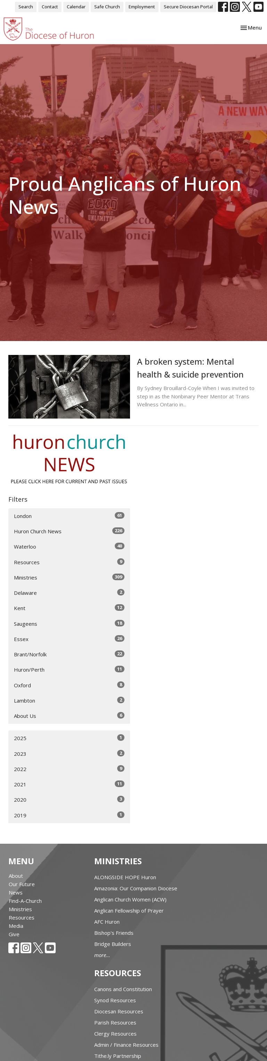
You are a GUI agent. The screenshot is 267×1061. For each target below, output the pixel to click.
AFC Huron (107, 921)
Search (25, 6)
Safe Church (107, 6)
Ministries (69, 577)
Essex (69, 638)
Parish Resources (115, 1022)
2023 (69, 753)
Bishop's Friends (114, 932)
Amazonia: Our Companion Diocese (135, 888)
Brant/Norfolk (69, 654)
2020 (69, 799)
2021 (69, 784)
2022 (69, 768)
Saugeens (69, 623)
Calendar (76, 6)
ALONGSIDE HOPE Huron (125, 877)
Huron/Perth (69, 669)
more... (102, 954)
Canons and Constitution (123, 989)
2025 (69, 738)
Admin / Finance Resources (126, 1044)
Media (16, 925)
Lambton (69, 700)
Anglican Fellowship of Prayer (129, 910)
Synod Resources (115, 1000)
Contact (50, 6)
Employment (142, 6)
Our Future (22, 884)
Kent (69, 608)
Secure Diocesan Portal (188, 6)
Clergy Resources (115, 1033)
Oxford (69, 685)
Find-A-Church (25, 900)
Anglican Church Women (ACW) (130, 899)
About (16, 875)
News (16, 892)
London (69, 515)
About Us (69, 715)
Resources (69, 562)
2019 (69, 815)
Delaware (69, 592)
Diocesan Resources (118, 1011)
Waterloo (69, 546)
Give (14, 934)
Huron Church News (69, 531)
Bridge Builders (112, 943)
